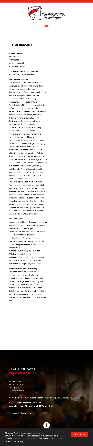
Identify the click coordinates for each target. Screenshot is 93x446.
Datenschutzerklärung (14, 441)
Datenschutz (26, 413)
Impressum (14, 413)
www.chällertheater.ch (34, 398)
